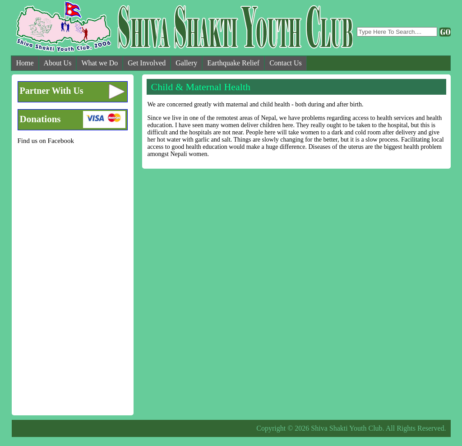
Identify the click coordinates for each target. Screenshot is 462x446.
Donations (40, 119)
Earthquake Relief (233, 63)
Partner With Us (51, 91)
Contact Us (285, 63)
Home (25, 63)
